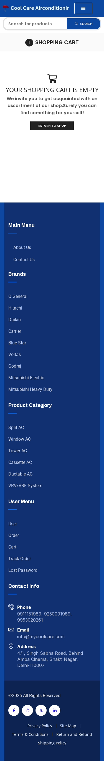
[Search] (83, 23)
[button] (83, 8)
